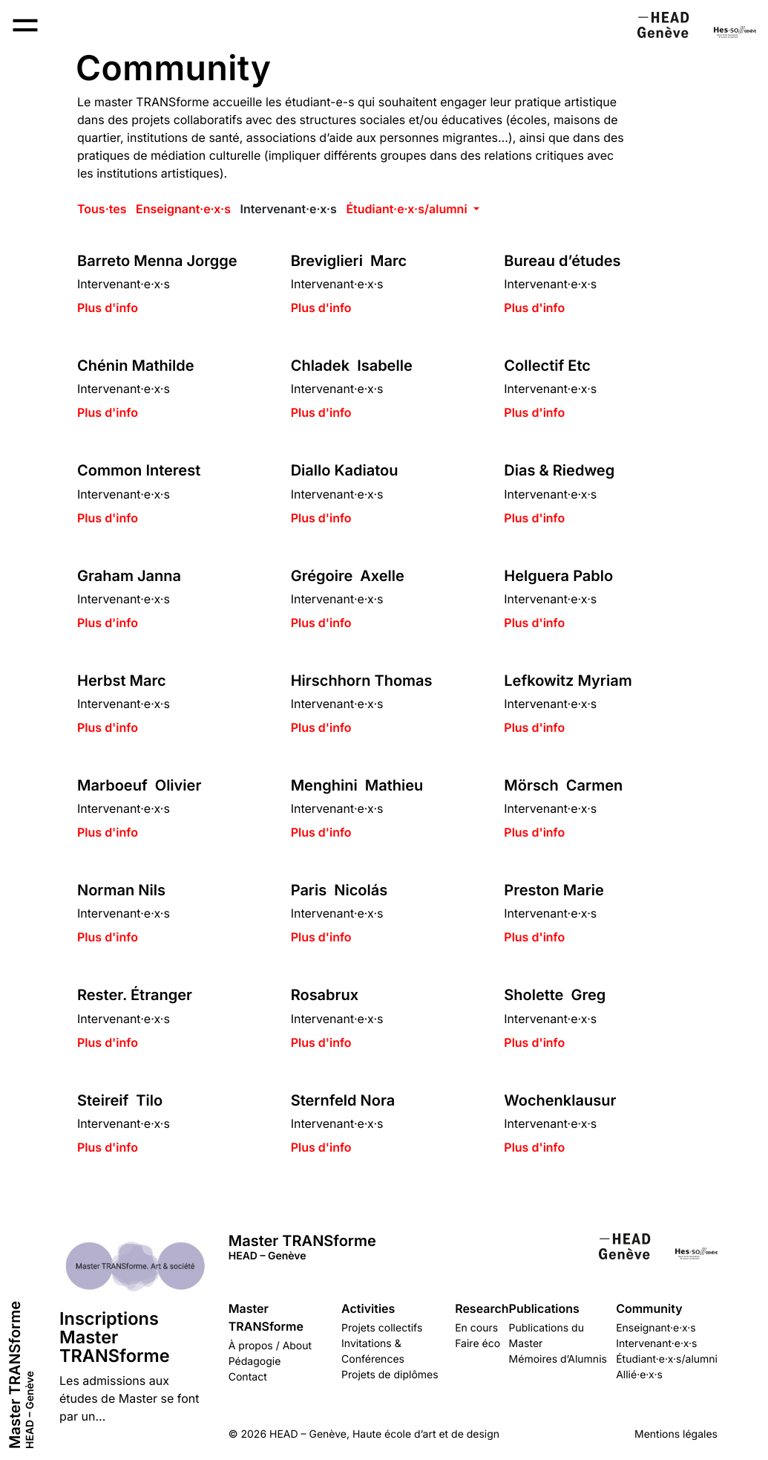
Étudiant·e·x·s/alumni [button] (408, 208)
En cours (476, 1328)
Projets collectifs (381, 1328)
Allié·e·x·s (639, 1375)
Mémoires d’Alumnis (558, 1359)
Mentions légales (676, 1434)
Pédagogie (255, 1361)
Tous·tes (101, 208)
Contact (248, 1377)
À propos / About (270, 1346)
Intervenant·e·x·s (288, 208)
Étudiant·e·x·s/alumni (667, 1359)
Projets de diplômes (390, 1375)
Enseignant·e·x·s (183, 208)
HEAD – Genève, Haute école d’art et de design (384, 1434)
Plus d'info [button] (107, 307)
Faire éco (477, 1343)
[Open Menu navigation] (25, 25)
